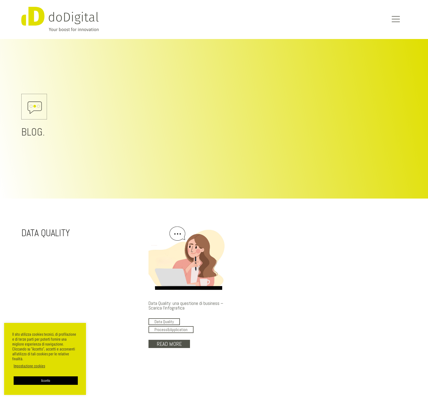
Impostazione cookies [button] (29, 365)
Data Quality (164, 321)
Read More (169, 343)
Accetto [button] (45, 380)
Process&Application (171, 329)
